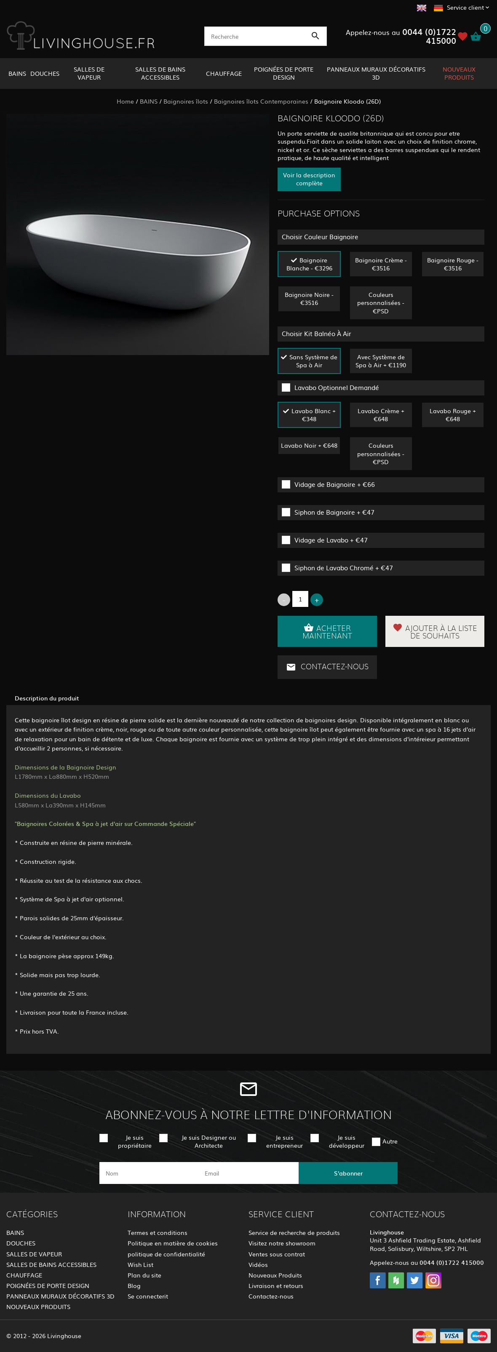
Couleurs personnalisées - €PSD (380, 302)
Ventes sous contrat (276, 1254)
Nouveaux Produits (275, 1275)
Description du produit (47, 698)
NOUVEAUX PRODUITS (459, 73)
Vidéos (258, 1264)
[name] (148, 1173)
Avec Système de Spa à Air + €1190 (380, 361)
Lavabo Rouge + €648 (453, 414)
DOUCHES (44, 73)
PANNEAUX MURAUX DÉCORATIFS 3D (376, 73)
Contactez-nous (327, 667)
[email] (247, 1173)
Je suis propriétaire (135, 1141)
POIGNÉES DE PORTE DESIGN (283, 73)
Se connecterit (148, 1296)
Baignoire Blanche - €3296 (309, 264)
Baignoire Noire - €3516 (309, 298)
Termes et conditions (157, 1232)
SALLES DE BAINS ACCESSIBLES (160, 73)
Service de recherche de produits (294, 1232)
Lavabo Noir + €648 (309, 445)
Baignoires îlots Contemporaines (261, 101)
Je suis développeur (346, 1141)
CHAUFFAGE (224, 73)
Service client (465, 7)
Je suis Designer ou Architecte (209, 1141)
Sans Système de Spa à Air (313, 361)
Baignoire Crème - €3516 (381, 264)
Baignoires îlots (185, 101)
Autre (390, 1141)
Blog (134, 1285)
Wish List (140, 1264)
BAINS (17, 73)
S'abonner (348, 1173)
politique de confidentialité (166, 1254)
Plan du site (144, 1275)
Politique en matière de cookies (173, 1243)
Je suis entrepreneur (284, 1141)
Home (125, 101)
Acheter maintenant (327, 631)
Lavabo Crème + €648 (381, 414)
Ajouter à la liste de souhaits (435, 631)
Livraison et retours (275, 1285)
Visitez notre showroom (281, 1243)
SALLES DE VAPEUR (89, 73)
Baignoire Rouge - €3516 (452, 264)
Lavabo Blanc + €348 (313, 414)
